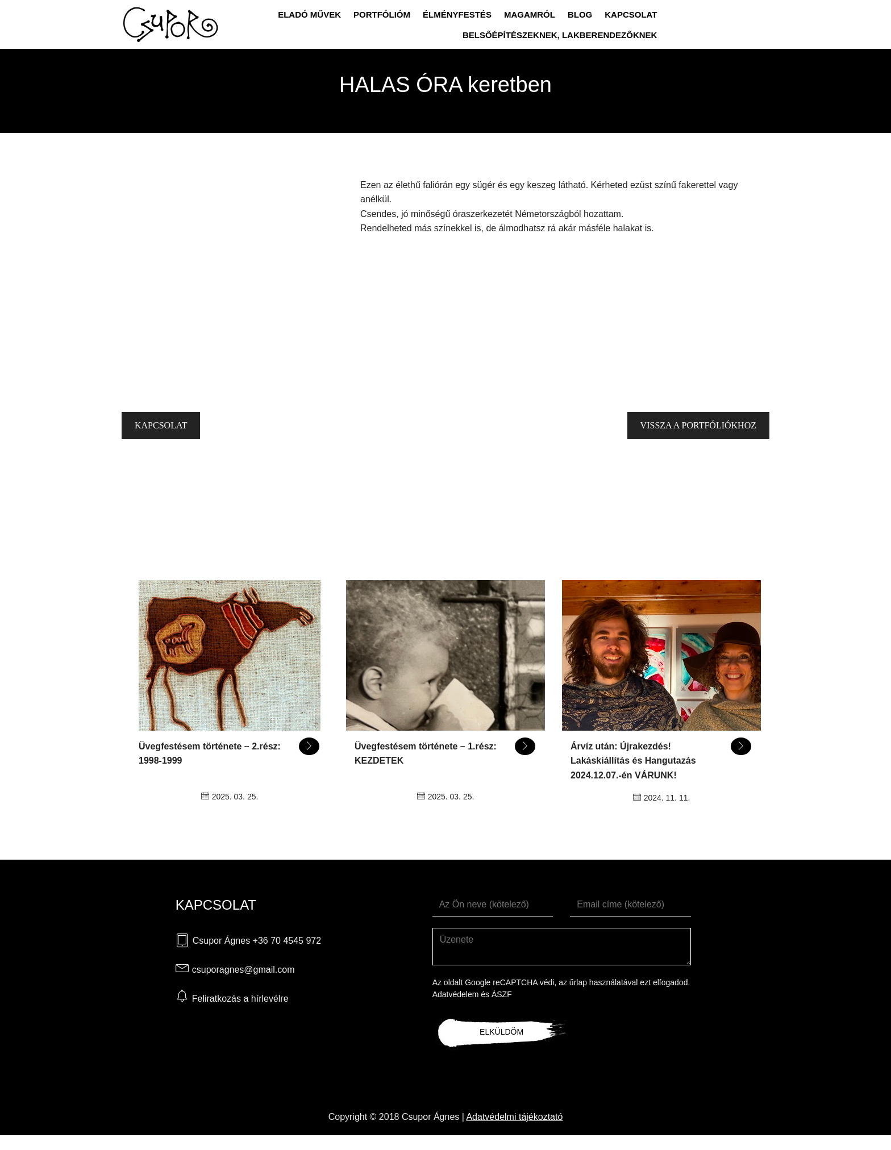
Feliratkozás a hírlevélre (240, 998)
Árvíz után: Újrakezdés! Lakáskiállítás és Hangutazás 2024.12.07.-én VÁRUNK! (633, 760)
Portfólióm (381, 14)
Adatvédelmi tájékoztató (514, 1117)
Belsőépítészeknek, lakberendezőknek (560, 35)
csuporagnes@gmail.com (243, 969)
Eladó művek (309, 14)
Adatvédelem (455, 994)
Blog (580, 14)
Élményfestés (457, 14)
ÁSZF (502, 994)
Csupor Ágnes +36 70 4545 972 (257, 940)
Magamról (529, 14)
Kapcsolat (631, 14)
